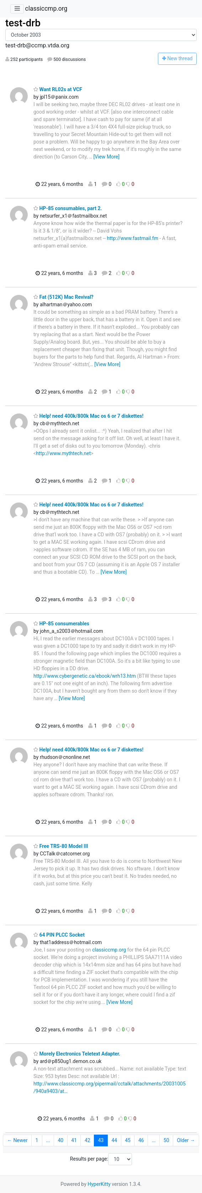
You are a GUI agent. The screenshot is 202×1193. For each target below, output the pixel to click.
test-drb (23, 23)
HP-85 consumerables (61, 623)
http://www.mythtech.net (63, 453)
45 (128, 1140)
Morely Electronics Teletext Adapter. (76, 1054)
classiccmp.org (46, 8)
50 (166, 1140)
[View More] (106, 157)
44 (114, 1140)
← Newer (17, 1140)
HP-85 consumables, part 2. (67, 208)
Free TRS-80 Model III (60, 846)
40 (60, 1140)
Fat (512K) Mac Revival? (63, 297)
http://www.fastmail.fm (132, 238)
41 (74, 1140)
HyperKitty (99, 1184)
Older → (186, 1140)
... (48, 1140)
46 (141, 1140)
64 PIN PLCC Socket (59, 935)
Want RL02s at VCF (57, 89)
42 (87, 1140)
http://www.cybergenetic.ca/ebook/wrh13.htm (84, 676)
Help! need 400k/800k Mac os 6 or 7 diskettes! (88, 416)
